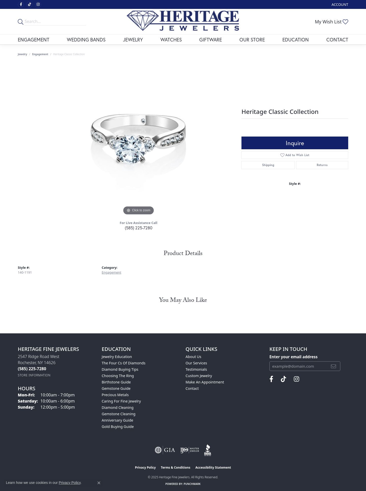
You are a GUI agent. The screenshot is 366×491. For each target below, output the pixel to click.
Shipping (268, 165)
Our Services (196, 363)
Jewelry (133, 39)
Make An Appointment (205, 382)
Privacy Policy (145, 467)
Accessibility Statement (213, 467)
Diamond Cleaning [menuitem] (117, 407)
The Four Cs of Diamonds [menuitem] (123, 363)
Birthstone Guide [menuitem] (116, 382)
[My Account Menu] (340, 4)
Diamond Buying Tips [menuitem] (120, 369)
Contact (337, 39)
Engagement (33, 39)
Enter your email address (293, 356)
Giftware (210, 39)
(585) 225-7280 (138, 227)
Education (295, 39)
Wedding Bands (86, 39)
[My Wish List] (331, 21)
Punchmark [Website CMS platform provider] (192, 484)
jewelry (22, 54)
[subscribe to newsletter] (333, 366)
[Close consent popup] (98, 482)
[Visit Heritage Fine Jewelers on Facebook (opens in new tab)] (21, 5)
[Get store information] (34, 375)
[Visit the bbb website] (207, 450)
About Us (193, 356)
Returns (322, 165)
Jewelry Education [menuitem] (117, 356)
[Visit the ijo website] (189, 450)
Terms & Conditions (175, 467)
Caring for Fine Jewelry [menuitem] (121, 401)
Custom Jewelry (199, 375)
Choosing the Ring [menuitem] (118, 375)
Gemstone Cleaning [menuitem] (118, 413)
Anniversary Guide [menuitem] (117, 420)
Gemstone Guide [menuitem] (116, 388)
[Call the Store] (32, 368)
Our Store (252, 39)
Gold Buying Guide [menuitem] (118, 426)
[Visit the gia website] (165, 450)
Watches (171, 39)
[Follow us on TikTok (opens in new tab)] (29, 5)
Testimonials (196, 369)
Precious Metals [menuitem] (115, 394)
